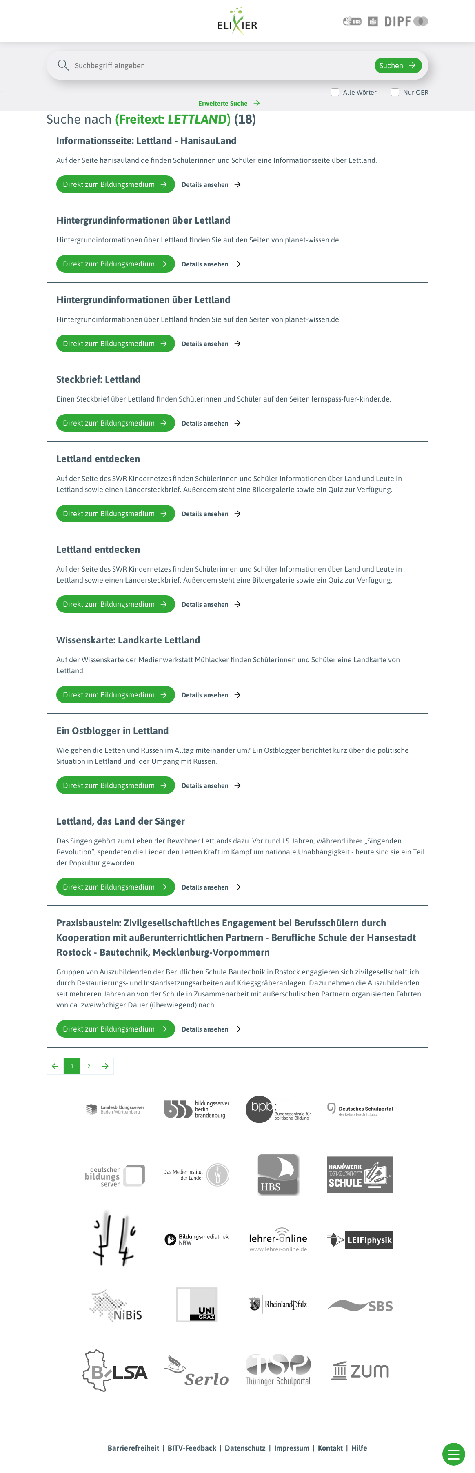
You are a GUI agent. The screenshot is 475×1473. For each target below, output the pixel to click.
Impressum (291, 1448)
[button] (453, 1454)
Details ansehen (212, 184)
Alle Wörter (360, 92)
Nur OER (415, 92)
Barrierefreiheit (133, 1448)
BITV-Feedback (192, 1448)
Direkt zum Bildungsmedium (116, 184)
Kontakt (330, 1448)
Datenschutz (245, 1448)
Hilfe (359, 1448)
